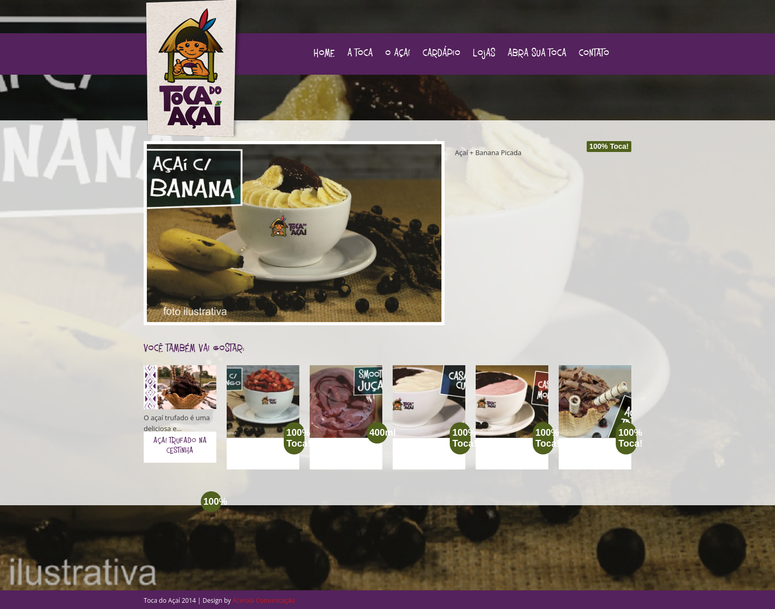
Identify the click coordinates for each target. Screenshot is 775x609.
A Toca (360, 54)
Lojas (484, 54)
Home (324, 54)
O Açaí (397, 54)
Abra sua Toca (537, 54)
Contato (594, 54)
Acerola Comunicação (263, 600)
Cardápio (442, 54)
